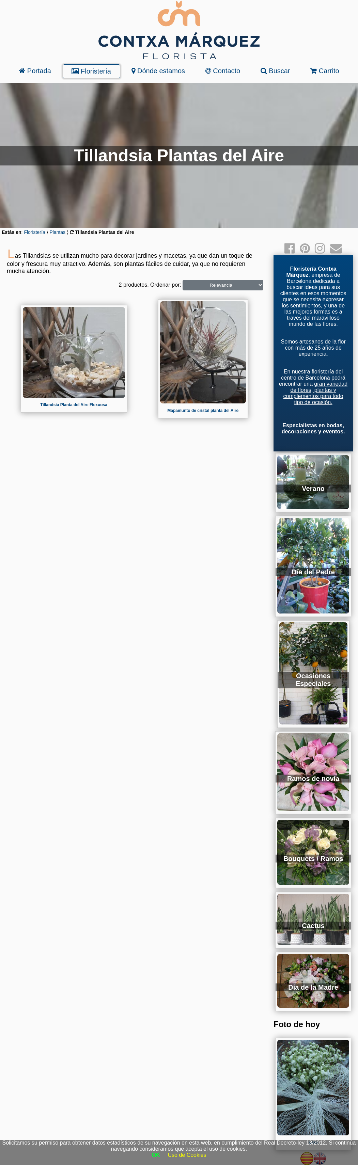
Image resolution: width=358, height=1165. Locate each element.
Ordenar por (165, 285)
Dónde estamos (158, 71)
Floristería (91, 71)
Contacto (222, 71)
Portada (35, 71)
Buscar (275, 71)
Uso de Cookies (187, 1155)
